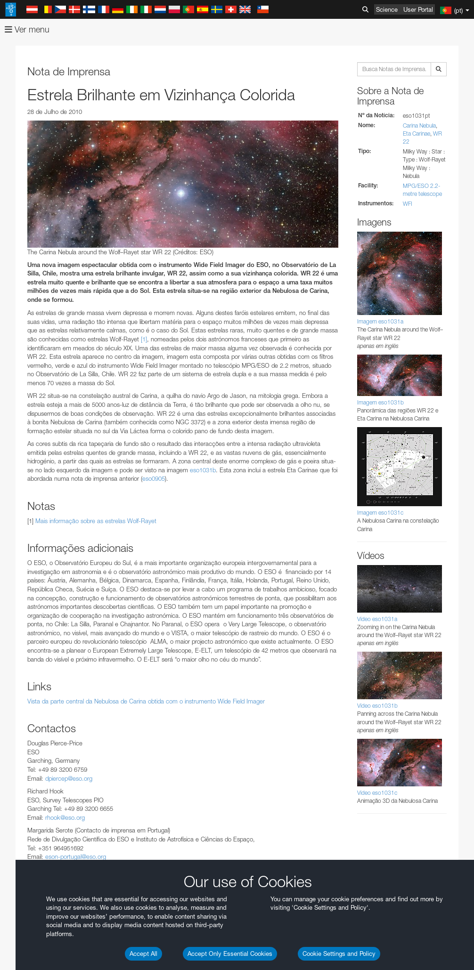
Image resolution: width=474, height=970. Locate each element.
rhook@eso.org (65, 817)
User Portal (418, 9)
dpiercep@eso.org (68, 778)
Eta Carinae (416, 133)
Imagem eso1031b (380, 402)
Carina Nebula (419, 125)
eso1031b (203, 470)
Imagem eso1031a (380, 321)
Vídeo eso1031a (377, 618)
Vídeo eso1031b (377, 705)
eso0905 (153, 478)
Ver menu (27, 29)
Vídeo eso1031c (377, 792)
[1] (144, 339)
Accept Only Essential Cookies (230, 953)
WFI (407, 203)
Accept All (143, 953)
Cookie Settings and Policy (339, 953)
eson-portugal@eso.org (75, 856)
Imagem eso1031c (380, 512)
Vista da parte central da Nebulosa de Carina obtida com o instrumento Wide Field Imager (146, 701)
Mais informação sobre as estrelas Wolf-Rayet (95, 521)
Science (387, 9)
